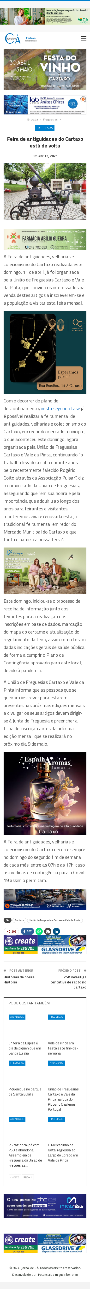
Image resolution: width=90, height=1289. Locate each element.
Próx (28, 1184)
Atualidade (17, 1023)
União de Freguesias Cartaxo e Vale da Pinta (55, 927)
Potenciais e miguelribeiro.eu (58, 1281)
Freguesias (44, 128)
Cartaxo (19, 927)
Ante (14, 1184)
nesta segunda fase (60, 415)
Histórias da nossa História (19, 986)
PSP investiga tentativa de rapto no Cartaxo (68, 989)
